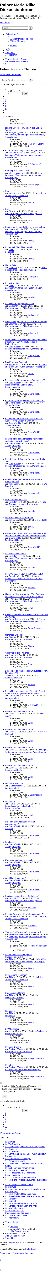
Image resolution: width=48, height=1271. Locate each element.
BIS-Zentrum (15, 153)
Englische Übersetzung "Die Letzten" (22, 896)
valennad (13, 324)
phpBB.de (31, 1249)
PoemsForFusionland (18, 934)
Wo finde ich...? (12, 698)
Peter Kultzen (15, 619)
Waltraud (13, 193)
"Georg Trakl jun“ (12, 405)
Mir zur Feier (11, 265)
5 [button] (5, 105)
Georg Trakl (14, 346)
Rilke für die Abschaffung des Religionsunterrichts (18, 956)
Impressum (10, 1011)
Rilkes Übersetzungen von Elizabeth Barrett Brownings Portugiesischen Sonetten (25, 692)
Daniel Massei (15, 786)
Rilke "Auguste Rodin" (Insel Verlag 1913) (24, 574)
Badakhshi (14, 306)
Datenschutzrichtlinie (14, 997)
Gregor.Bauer (15, 696)
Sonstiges (9, 252)
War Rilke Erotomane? (15, 878)
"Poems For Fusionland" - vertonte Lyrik (23, 932)
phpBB (14, 1242)
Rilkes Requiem (12, 283)
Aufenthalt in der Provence (17, 653)
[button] (5, 89)
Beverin (12, 576)
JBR (11, 714)
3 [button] (5, 101)
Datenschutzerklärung (15, 993)
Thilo (11, 959)
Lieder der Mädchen (14, 783)
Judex (11, 655)
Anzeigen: (15, 1086)
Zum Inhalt (5, 22)
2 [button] (5, 99)
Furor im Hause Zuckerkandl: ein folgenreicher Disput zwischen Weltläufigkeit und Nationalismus (26, 342)
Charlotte (13, 268)
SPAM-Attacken (12, 1029)
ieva (11, 599)
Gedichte (43, 520)
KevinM (12, 898)
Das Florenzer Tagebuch (16, 362)
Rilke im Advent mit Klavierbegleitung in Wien (25, 914)
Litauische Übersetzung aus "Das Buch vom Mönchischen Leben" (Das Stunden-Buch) (25, 595)
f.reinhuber (14, 484)
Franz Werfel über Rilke (16, 500)
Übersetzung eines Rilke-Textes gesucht (23, 214)
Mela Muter (10, 801)
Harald (12, 804)
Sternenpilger (15, 173)
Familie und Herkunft (14, 540)
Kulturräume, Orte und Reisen (18, 639)
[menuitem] (22, 39)
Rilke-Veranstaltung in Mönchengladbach (23, 150)
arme (11, 364)
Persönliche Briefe (13, 678)
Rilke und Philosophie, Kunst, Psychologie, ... (25, 349)
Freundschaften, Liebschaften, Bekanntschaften (19, 386)
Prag (7, 191)
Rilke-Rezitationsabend (15, 554)
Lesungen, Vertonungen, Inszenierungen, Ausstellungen (26, 751)
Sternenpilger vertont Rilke (17, 171)
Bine (11, 211)
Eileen (12, 637)
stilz (11, 1031)
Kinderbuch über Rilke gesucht (19, 247)
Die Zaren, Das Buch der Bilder (19, 518)
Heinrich (13, 916)
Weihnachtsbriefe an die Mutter (19, 711)
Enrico (13, 675)
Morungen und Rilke (14, 635)
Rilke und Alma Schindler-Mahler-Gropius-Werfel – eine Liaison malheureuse (24, 419)
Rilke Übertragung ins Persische (19, 304)
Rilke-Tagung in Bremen (16, 975)
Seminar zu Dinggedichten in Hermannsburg (25, 227)
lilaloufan (13, 502)
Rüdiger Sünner (16, 1049)
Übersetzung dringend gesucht (19, 860)
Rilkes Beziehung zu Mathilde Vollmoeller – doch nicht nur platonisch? (24, 440)
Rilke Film (9, 1065)
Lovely (12, 229)
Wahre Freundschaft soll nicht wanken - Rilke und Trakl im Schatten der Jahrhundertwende (25, 534)
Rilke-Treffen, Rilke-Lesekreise (25, 194)
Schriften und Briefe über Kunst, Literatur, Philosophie (26, 365)
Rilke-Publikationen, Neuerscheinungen (26, 269)
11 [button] (6, 110)
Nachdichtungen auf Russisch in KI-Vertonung (26, 322)
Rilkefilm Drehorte (13, 1047)
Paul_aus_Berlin (16, 132)
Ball (7, 209)
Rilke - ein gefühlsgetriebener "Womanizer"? (25, 380)
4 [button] (5, 103)
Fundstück (10, 842)
